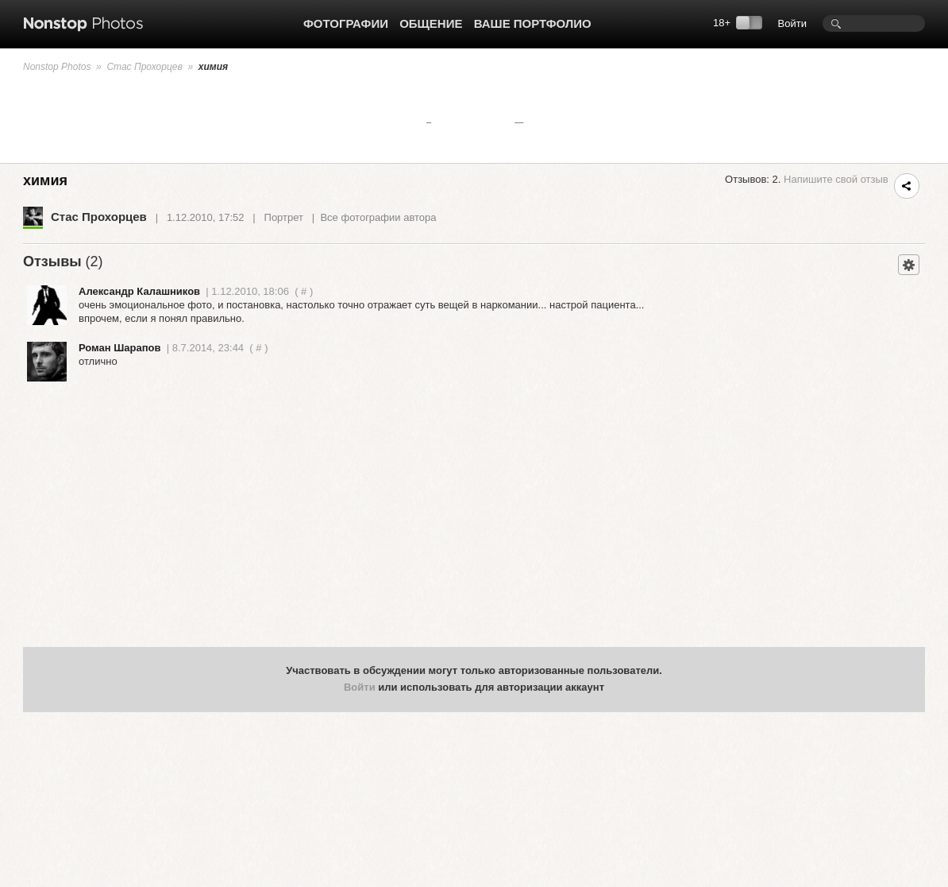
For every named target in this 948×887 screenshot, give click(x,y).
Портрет (283, 217)
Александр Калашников (139, 291)
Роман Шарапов (120, 348)
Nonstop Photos (57, 66)
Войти (792, 23)
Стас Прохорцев (144, 66)
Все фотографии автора (378, 217)
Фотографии (345, 23)
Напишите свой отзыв (836, 179)
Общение (430, 23)
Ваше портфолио (533, 23)
